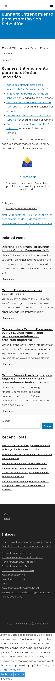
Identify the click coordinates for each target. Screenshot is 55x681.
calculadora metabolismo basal (20, 588)
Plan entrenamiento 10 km (16, 553)
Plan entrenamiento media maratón (22, 557)
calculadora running (13, 575)
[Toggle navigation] (51, 5)
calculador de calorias (15, 579)
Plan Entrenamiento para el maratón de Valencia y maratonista (15, 219)
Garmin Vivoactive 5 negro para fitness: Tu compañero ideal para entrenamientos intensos (27, 378)
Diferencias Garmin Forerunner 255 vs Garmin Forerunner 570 (25, 248)
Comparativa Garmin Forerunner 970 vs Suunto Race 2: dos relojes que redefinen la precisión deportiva (27, 334)
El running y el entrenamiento (21, 208)
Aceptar (19, 674)
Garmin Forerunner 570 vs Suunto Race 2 (22, 292)
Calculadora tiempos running (18, 570)
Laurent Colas (29, 48)
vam (4, 583)
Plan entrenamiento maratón (18, 561)
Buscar (6, 421)
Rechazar (6, 674)
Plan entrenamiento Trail (15, 566)
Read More (8, 279)
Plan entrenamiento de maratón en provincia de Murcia (40, 219)
